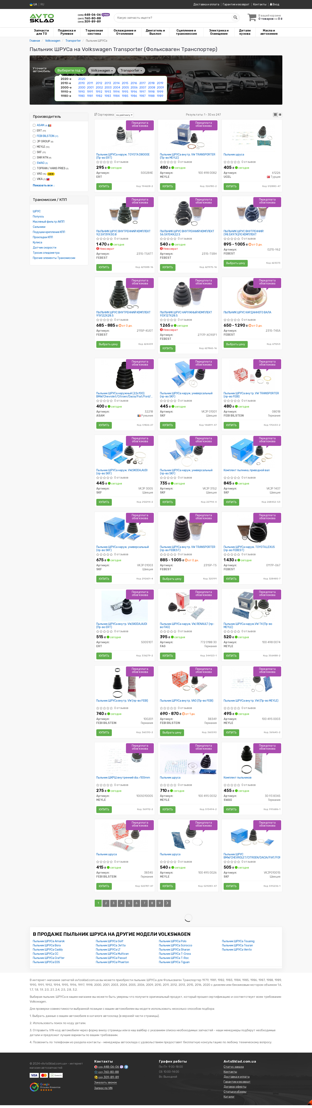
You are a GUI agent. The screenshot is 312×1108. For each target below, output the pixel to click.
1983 (107, 95)
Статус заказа (234, 1069)
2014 (116, 83)
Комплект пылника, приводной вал (247, 471)
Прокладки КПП (43, 237)
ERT (39, 130)
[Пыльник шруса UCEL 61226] (252, 136)
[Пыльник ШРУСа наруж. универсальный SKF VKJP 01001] (188, 376)
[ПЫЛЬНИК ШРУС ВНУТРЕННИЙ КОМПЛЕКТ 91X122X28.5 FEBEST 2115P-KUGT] (124, 295)
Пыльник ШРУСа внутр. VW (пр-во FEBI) (122, 703)
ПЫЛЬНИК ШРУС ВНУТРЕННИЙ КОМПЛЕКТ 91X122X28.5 (124, 315)
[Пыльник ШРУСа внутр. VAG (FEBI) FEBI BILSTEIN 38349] (188, 684)
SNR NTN (42, 157)
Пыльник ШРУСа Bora (47, 948)
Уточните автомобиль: (42, 70)
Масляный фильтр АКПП (48, 221)
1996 (134, 91)
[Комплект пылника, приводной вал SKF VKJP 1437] (252, 453)
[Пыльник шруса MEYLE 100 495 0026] (188, 839)
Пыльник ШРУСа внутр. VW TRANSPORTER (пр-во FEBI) (251, 396)
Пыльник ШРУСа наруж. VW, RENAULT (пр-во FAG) (187, 627)
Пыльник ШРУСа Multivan (112, 956)
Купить (104, 186)
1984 (116, 95)
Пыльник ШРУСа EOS (46, 965)
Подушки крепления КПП (49, 232)
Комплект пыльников (238, 780)
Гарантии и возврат (237, 1084)
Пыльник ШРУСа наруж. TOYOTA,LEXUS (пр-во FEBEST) (249, 550)
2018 (151, 83)
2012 (99, 83)
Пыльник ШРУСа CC (45, 956)
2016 (134, 83)
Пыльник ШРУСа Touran (237, 948)
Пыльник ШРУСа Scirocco (175, 948)
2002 (99, 87)
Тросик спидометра (46, 253)
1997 (142, 91)
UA (33, 4)
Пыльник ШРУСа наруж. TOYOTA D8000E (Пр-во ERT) (123, 156)
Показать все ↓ (44, 185)
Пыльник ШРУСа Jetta (111, 948)
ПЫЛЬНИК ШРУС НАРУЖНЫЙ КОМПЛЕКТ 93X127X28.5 (186, 315)
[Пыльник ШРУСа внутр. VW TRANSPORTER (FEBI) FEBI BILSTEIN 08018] (252, 376)
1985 (125, 95)
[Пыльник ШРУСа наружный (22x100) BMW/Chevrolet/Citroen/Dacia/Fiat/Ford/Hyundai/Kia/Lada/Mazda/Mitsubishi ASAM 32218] (124, 376)
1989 (160, 95)
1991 (90, 91)
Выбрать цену (235, 263)
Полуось (38, 216)
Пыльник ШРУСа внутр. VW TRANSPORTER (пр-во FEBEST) (187, 550)
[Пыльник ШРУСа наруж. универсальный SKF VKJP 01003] (124, 530)
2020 (81, 79)
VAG (44, 174)
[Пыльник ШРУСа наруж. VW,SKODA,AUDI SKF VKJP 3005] (124, 453)
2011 (90, 83)
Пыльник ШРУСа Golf (109, 944)
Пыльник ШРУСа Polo (172, 944)
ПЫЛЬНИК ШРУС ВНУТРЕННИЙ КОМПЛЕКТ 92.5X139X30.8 (124, 233)
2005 (125, 87)
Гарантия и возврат (236, 4)
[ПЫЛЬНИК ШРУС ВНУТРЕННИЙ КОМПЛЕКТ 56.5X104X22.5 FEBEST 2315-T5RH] (188, 213)
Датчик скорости (44, 247)
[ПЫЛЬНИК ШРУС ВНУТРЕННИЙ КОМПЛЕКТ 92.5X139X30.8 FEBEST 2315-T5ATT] (124, 213)
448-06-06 (89, 15)
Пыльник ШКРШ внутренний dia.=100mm (123, 780)
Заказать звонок (105, 1085)
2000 (81, 87)
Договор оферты (235, 1089)
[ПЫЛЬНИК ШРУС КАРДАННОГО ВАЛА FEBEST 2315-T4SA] (252, 295)
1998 (151, 91)
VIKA (41, 179)
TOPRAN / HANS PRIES (50, 168)
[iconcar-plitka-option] (275, 115)
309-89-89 (89, 21)
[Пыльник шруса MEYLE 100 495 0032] (188, 761)
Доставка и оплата (206, 4)
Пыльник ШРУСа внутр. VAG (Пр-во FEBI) (186, 703)
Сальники (39, 227)
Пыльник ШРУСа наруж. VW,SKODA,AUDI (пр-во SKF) (122, 473)
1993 (107, 91)
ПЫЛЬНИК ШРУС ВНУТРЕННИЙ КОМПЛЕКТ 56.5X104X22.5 (187, 233)
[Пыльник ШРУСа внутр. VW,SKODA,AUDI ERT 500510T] (124, 607)
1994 (116, 91)
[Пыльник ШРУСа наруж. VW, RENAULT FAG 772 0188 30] (188, 607)
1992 (99, 91)
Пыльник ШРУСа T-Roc (174, 960)
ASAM (44, 125)
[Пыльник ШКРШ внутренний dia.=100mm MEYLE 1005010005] (124, 762)
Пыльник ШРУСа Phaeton (112, 965)
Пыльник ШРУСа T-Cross (175, 956)
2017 (142, 83)
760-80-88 (89, 18)
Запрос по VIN (103, 1091)
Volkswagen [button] (102, 70)
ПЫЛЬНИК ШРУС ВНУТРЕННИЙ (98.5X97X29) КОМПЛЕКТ (243, 233)
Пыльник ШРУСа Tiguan (174, 965)
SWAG (42, 163)
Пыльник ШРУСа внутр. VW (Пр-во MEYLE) (251, 703)
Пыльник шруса (234, 154)
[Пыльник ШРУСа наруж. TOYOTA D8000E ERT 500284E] (124, 136)
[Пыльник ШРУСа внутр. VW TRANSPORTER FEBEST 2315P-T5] (188, 530)
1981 (90, 95)
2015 (125, 83)
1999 (160, 91)
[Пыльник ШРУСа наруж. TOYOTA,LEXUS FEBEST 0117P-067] (252, 530)
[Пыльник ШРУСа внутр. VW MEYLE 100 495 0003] (252, 684)
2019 (160, 83)
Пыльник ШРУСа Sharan (174, 952)
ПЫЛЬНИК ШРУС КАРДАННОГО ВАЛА (247, 313)
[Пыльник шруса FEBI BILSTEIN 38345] (124, 839)
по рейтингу (124, 114)
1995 (125, 91)
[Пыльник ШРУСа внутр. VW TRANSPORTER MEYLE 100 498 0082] (188, 136)
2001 (90, 87)
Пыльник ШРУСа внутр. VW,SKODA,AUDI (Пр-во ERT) (122, 627)
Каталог (229, 1099)
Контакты (259, 4)
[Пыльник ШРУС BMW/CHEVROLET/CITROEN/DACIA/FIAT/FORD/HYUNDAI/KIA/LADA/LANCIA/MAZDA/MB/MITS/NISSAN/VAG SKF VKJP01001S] (252, 839)
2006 (134, 87)
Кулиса (37, 242)
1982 (99, 95)
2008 (151, 87)
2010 (81, 83)
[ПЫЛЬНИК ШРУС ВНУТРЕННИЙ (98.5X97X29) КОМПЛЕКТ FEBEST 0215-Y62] (252, 213)
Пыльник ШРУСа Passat (111, 960)
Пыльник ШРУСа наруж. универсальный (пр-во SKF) (186, 396)
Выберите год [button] (70, 70)
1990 (81, 91)
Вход (274, 4)
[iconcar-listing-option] (280, 115)
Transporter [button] (131, 70)
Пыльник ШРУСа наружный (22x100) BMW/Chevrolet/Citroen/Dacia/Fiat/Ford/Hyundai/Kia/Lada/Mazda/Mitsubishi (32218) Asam (125, 396)
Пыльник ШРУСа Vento (237, 952)
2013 (107, 83)
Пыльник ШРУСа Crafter (48, 960)
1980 (81, 95)
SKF (39, 152)
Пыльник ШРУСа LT (108, 952)
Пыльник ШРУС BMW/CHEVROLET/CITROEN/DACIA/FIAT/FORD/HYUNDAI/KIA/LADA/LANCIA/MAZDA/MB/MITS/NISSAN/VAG (252, 859)
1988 (151, 95)
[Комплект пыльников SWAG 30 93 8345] (252, 762)
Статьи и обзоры (235, 1094)
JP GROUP (43, 141)
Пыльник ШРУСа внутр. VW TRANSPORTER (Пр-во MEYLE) (187, 156)
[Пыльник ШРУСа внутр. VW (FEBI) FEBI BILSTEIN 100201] (124, 684)
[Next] (168, 906)
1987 (142, 95)
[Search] (235, 18)
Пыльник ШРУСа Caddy (48, 952)
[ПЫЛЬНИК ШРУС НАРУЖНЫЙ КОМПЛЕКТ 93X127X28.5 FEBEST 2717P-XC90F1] (188, 295)
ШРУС (37, 211)
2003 (108, 87)
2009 (160, 87)
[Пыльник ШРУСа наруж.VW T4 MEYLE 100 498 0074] (252, 607)
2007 (142, 87)
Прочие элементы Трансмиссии (54, 258)
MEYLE (41, 146)
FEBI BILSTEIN (47, 136)
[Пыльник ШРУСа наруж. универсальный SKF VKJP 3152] (188, 453)
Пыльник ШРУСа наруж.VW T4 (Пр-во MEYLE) (248, 627)
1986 (134, 95)
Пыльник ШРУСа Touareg (238, 944)
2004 (116, 87)
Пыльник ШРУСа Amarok (49, 944)
